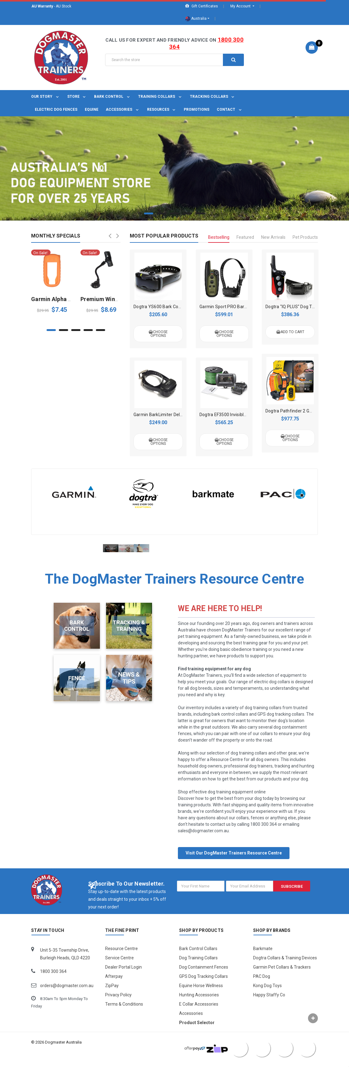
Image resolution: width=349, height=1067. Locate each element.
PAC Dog (261, 984)
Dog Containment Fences (203, 974)
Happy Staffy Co (269, 1002)
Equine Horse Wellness (201, 993)
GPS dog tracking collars (280, 721)
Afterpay (114, 984)
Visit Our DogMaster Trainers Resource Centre (234, 860)
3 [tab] (174, 213)
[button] (233, 858)
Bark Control (112, 96)
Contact (230, 109)
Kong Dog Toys (267, 993)
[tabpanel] (174, 168)
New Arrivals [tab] (273, 237)
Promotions (196, 109)
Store (77, 96)
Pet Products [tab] (305, 237)
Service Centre (119, 965)
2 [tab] (161, 213)
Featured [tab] (245, 237)
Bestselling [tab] (218, 237)
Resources (162, 109)
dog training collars (263, 715)
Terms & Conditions (124, 1011)
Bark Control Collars (198, 956)
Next (117, 235)
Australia (196, 18)
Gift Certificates (201, 6)
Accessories (123, 109)
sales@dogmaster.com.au (203, 838)
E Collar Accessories (198, 1011)
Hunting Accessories (199, 1002)
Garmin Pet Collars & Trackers (282, 974)
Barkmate (263, 956)
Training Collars (160, 96)
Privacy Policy (118, 1002)
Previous (110, 235)
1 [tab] (148, 213)
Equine (91, 109)
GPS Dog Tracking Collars (203, 984)
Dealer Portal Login (123, 974)
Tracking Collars (213, 96)
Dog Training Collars (198, 965)
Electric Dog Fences (56, 109)
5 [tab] (200, 213)
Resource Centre (121, 956)
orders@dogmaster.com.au (66, 993)
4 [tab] (187, 213)
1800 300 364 (263, 831)
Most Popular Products (164, 236)
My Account (241, 6)
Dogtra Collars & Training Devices (285, 965)
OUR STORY (45, 96)
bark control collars (229, 721)
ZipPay (112, 993)
